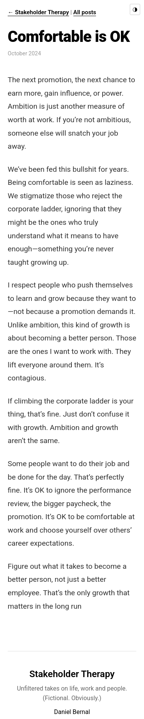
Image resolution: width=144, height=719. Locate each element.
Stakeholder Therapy (71, 674)
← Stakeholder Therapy (38, 12)
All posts (84, 12)
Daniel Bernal (72, 712)
